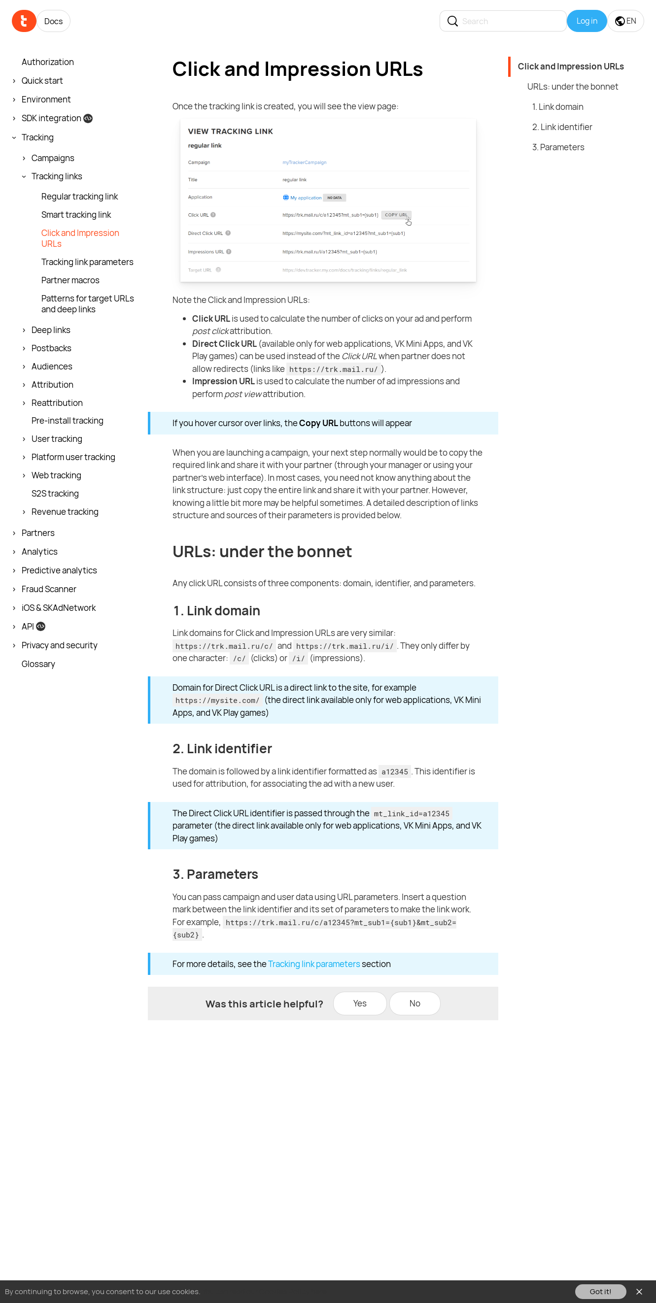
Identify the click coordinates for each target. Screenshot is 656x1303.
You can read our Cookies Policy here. (265, 1291)
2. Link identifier (562, 127)
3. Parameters (558, 147)
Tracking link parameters (314, 963)
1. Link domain (558, 106)
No (415, 1003)
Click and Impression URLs (571, 66)
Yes (360, 1003)
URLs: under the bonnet (573, 86)
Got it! (601, 1291)
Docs (53, 21)
